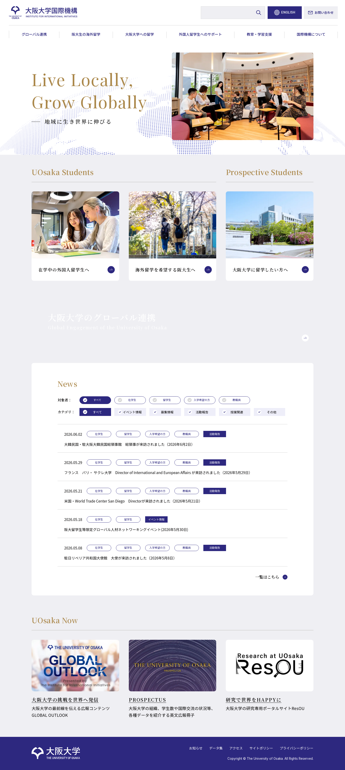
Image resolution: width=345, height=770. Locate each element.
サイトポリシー (261, 747)
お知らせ (195, 747)
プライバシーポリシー (296, 747)
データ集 (216, 747)
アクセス (236, 747)
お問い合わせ (324, 12)
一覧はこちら (267, 577)
